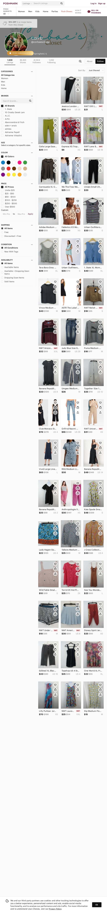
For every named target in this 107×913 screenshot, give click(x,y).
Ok (96, 904)
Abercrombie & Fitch (12, 122)
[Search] (46, 3)
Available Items (10, 267)
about (89, 61)
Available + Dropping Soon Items (15, 272)
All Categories (7, 75)
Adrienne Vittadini (11, 135)
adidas (6, 129)
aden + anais (9, 125)
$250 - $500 (9, 203)
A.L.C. (5, 115)
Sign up (101, 3)
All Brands (8, 106)
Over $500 (8, 206)
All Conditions (9, 248)
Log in (94, 3)
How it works (78, 11)
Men (30, 11)
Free (5, 232)
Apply (30, 214)
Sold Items (7, 281)
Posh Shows (66, 11)
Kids (37, 11)
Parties (55, 11)
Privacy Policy (55, 909)
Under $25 (8, 190)
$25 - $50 (7, 193)
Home (45, 11)
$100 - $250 (9, 200)
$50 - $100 (8, 197)
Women (21, 11)
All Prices (7, 187)
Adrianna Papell (10, 132)
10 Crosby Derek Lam (13, 112)
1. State (6, 109)
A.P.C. (5, 119)
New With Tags (9, 251)
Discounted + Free (11, 236)
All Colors (7, 156)
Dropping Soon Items (12, 277)
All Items (7, 228)
